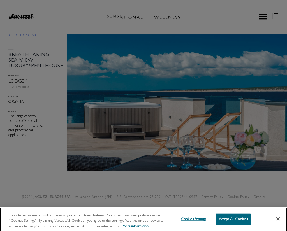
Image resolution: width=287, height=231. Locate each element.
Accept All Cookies (233, 221)
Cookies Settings (193, 221)
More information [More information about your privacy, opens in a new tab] (135, 228)
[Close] (278, 221)
